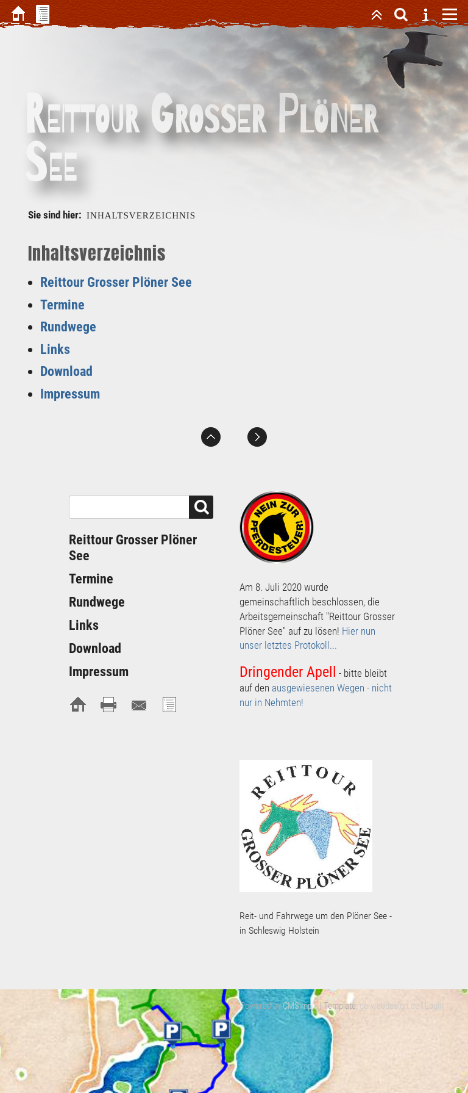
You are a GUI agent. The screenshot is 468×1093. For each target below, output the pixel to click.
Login (434, 1005)
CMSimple (300, 1005)
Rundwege (68, 326)
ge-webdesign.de (389, 1005)
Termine (62, 304)
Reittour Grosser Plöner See (116, 282)
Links (55, 349)
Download (66, 371)
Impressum (70, 394)
